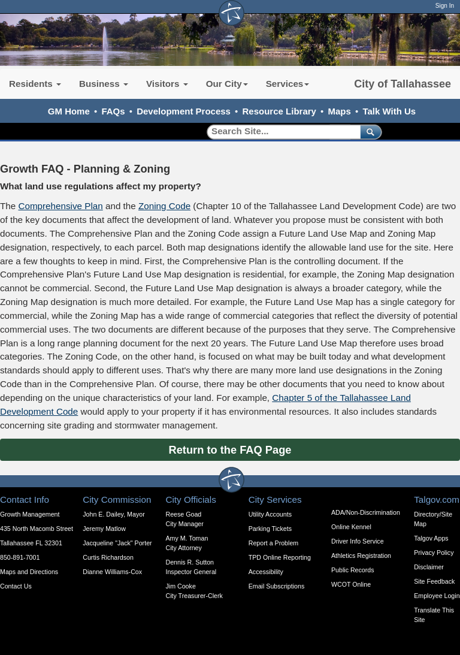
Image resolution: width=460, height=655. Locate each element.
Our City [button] (227, 84)
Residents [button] (35, 84)
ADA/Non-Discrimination (365, 512)
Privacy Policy (433, 552)
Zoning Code (164, 206)
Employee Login (436, 595)
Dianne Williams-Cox (112, 571)
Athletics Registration (361, 555)
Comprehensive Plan (60, 206)
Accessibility (266, 571)
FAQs (113, 111)
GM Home (69, 111)
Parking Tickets (270, 528)
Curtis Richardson (108, 557)
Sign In (444, 5)
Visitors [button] (167, 84)
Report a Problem (274, 543)
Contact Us (16, 586)
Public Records (352, 569)
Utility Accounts (270, 514)
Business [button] (103, 84)
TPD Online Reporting (280, 557)
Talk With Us (389, 111)
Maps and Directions (29, 571)
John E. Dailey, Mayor (113, 514)
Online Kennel (351, 526)
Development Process (184, 111)
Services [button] (288, 84)
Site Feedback (434, 581)
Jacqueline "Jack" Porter (117, 543)
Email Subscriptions (277, 586)
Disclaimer (429, 567)
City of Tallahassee (402, 84)
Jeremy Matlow (104, 528)
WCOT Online (351, 584)
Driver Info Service (357, 541)
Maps (339, 111)
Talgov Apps (431, 538)
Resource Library (279, 111)
